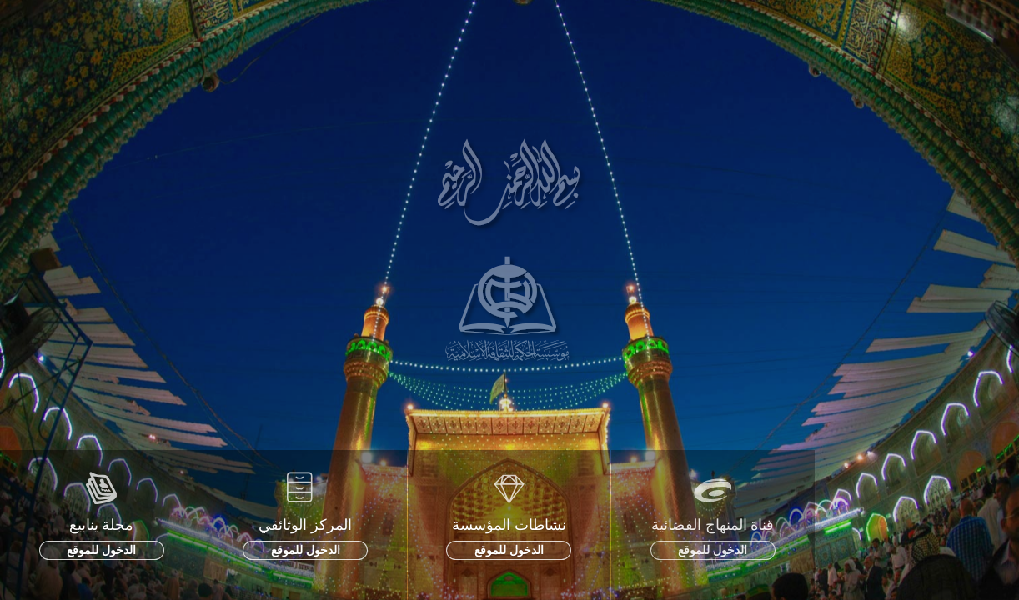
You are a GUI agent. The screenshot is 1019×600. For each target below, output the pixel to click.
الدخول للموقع (101, 550)
